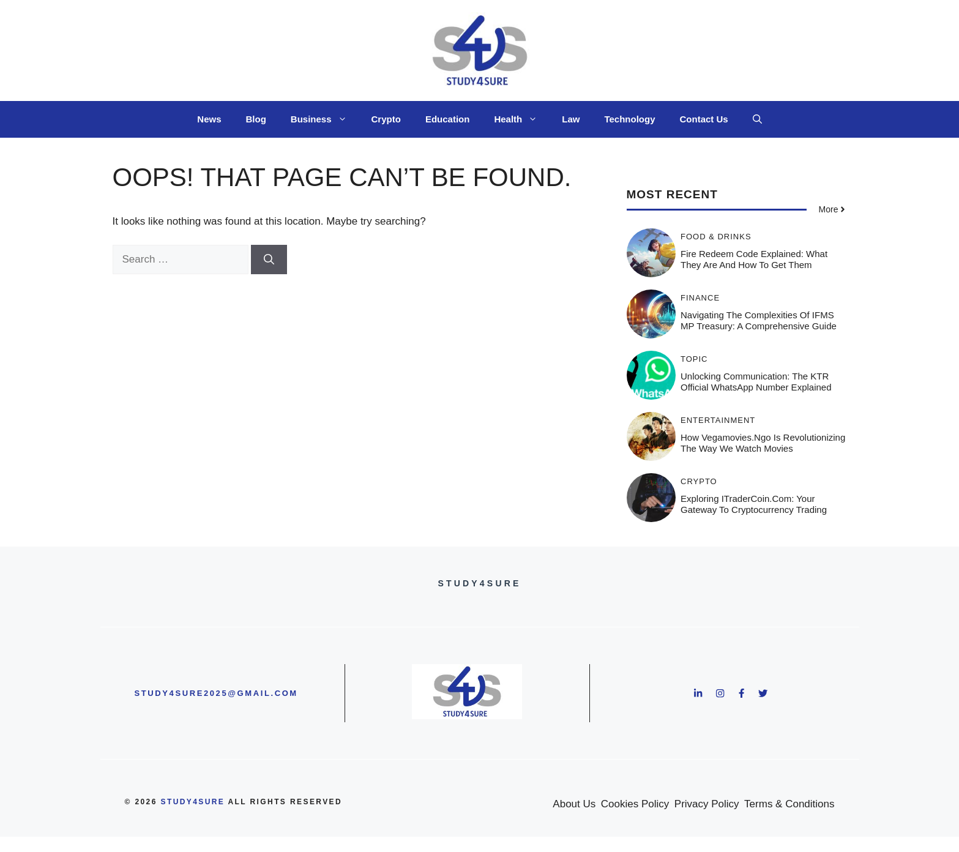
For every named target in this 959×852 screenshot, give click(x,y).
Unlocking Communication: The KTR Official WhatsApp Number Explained (756, 381)
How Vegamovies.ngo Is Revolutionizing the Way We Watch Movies (763, 443)
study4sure (193, 802)
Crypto (386, 119)
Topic (694, 359)
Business (325, 119)
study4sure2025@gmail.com (216, 693)
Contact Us (703, 119)
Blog (256, 119)
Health (522, 119)
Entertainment (718, 420)
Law (571, 119)
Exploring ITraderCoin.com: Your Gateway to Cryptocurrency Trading (754, 504)
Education (447, 119)
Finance (700, 298)
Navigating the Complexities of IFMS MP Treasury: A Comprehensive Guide (759, 320)
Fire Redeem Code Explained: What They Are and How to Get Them (754, 259)
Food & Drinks (716, 237)
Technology (629, 119)
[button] (757, 119)
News (209, 119)
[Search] (269, 259)
